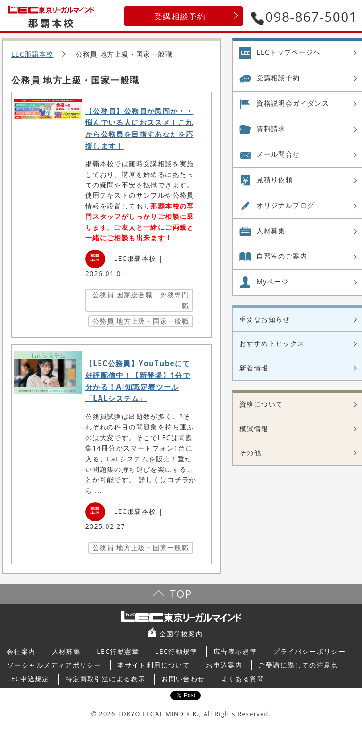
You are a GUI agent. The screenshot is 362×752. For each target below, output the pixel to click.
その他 (250, 452)
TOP (181, 593)
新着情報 (254, 367)
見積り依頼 (274, 179)
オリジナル (285, 205)
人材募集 (271, 230)
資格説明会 (292, 103)
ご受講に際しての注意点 (298, 664)
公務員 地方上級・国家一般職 (140, 321)
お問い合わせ (183, 678)
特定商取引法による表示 (105, 678)
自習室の (281, 256)
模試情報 (254, 428)
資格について (261, 404)
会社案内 (21, 651)
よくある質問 (242, 678)
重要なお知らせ (264, 319)
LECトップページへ (288, 52)
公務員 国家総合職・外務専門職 (140, 299)
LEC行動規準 (176, 651)
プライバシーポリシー (309, 651)
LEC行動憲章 (118, 651)
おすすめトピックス (272, 343)
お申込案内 (224, 664)
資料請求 (271, 128)
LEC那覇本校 (32, 54)
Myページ (272, 281)
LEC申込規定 (28, 678)
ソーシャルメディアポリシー (54, 664)
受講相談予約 (180, 16)
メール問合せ (278, 154)
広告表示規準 (235, 651)
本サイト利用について (153, 664)
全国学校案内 (181, 633)
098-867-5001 (304, 16)
